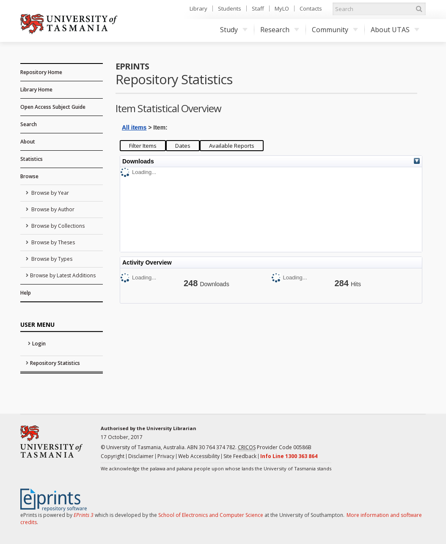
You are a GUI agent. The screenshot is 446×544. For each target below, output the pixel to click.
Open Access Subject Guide (52, 106)
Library (198, 8)
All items (134, 127)
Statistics (31, 159)
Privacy (165, 456)
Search (28, 124)
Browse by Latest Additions (63, 275)
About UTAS (395, 29)
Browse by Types (51, 258)
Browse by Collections (57, 225)
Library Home (36, 89)
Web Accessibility (199, 456)
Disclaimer (141, 456)
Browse (29, 176)
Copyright (112, 456)
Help (25, 292)
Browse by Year (49, 192)
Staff (258, 8)
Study (234, 29)
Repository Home (41, 72)
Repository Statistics (55, 363)
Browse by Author (52, 209)
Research (279, 29)
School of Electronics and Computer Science (210, 515)
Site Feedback (239, 456)
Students (229, 8)
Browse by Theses (52, 242)
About (27, 141)
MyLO (282, 8)
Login (39, 343)
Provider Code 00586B (274, 447)
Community (335, 29)
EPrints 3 (84, 515)
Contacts (311, 8)
